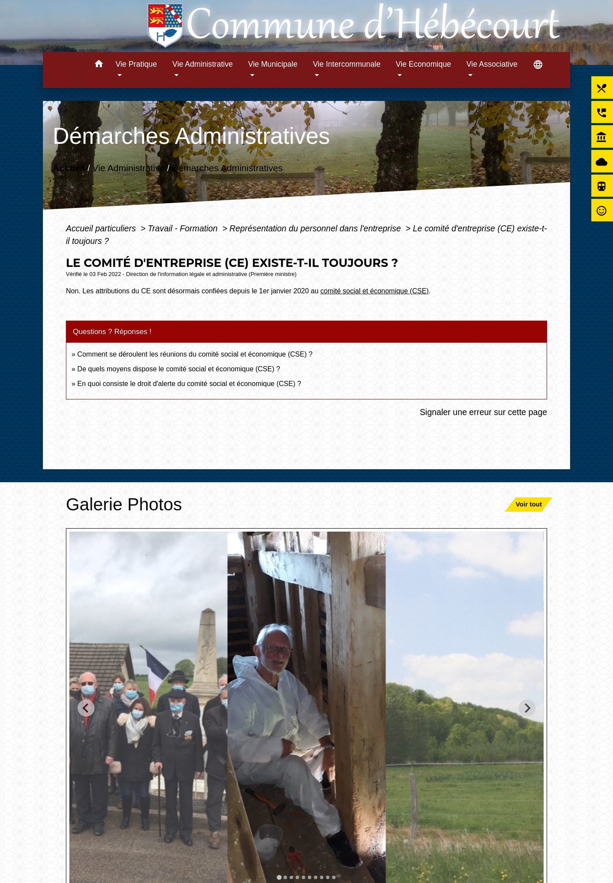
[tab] (279, 877)
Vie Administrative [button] (203, 64)
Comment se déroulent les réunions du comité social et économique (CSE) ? (195, 354)
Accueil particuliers (102, 228)
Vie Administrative (128, 168)
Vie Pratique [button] (136, 64)
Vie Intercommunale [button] (347, 64)
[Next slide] (526, 708)
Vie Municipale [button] (272, 64)
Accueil (69, 168)
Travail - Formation (184, 228)
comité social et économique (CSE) (374, 291)
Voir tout (528, 504)
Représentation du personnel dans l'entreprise (316, 228)
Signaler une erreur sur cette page (483, 412)
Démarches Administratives (227, 168)
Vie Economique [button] (423, 64)
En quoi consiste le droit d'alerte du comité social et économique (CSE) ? (190, 383)
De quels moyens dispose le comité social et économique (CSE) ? (178, 369)
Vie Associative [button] (492, 64)
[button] (98, 65)
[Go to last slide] (86, 708)
